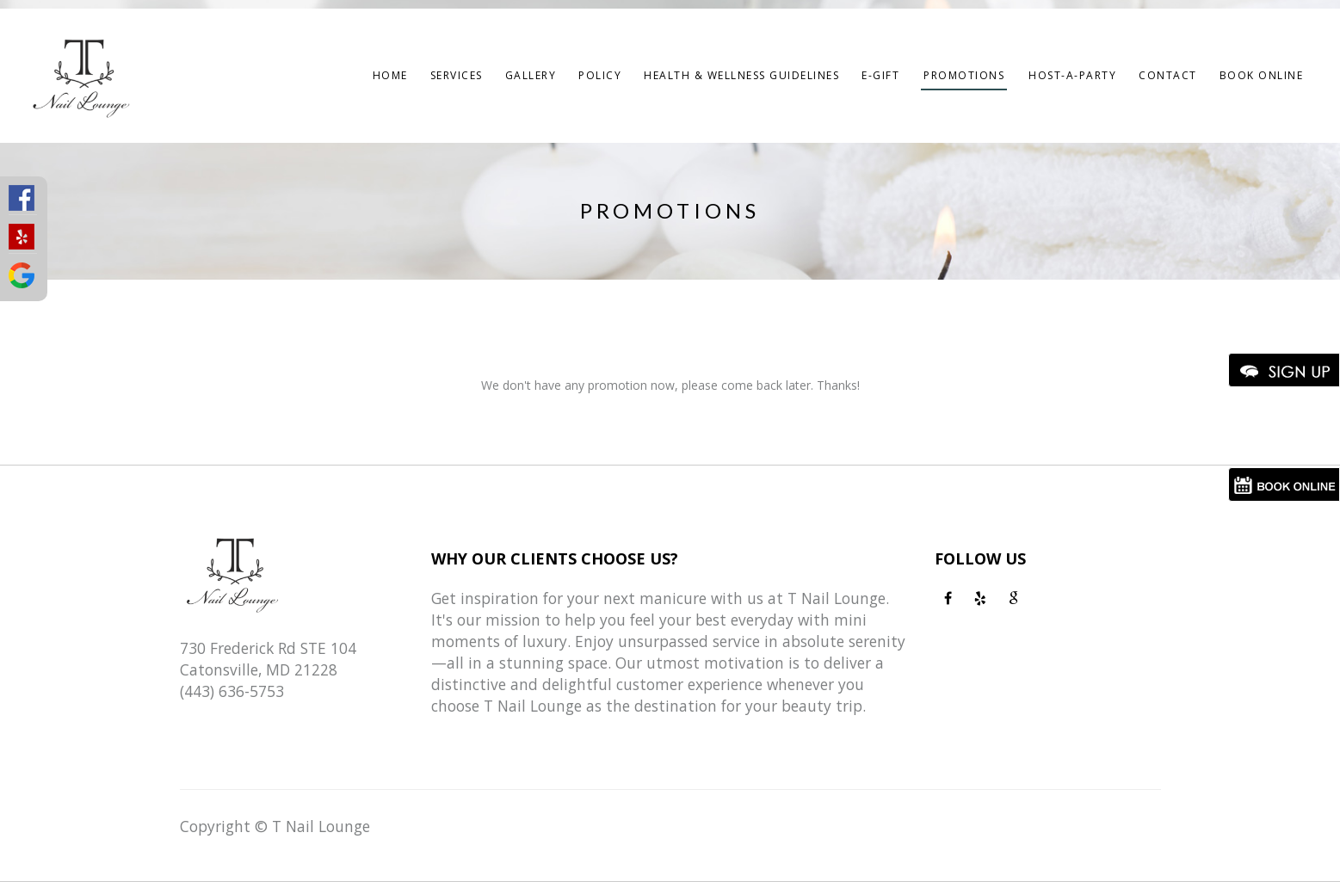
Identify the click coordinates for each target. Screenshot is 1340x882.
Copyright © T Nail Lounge (275, 826)
